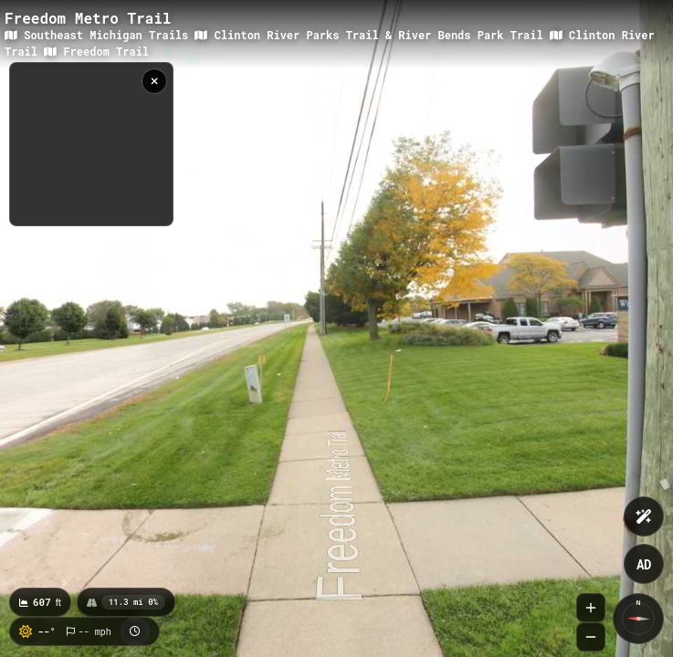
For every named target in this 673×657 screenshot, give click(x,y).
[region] (91, 144)
